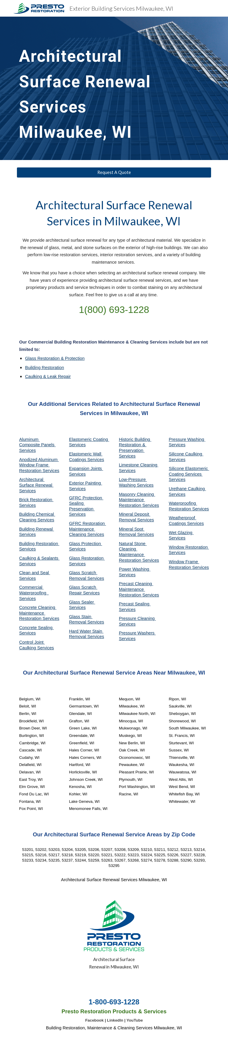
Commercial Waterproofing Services (34, 593)
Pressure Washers (137, 633)
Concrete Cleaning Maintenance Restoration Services (39, 613)
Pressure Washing (187, 439)
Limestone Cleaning (138, 465)
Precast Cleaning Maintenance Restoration (136, 589)
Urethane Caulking (187, 488)
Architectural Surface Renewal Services (36, 485)
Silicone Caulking (186, 454)
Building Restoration (44, 367)
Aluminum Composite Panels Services (37, 445)
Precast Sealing (135, 604)
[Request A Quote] (114, 172)
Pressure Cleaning (137, 618)
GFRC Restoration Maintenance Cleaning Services (87, 529)
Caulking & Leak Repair (48, 376)
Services (127, 470)
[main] (89, 88)
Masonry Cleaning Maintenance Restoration (137, 500)
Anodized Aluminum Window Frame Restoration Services (39, 465)
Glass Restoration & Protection (54, 358)
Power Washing (134, 569)
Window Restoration (189, 547)
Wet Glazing (181, 532)
